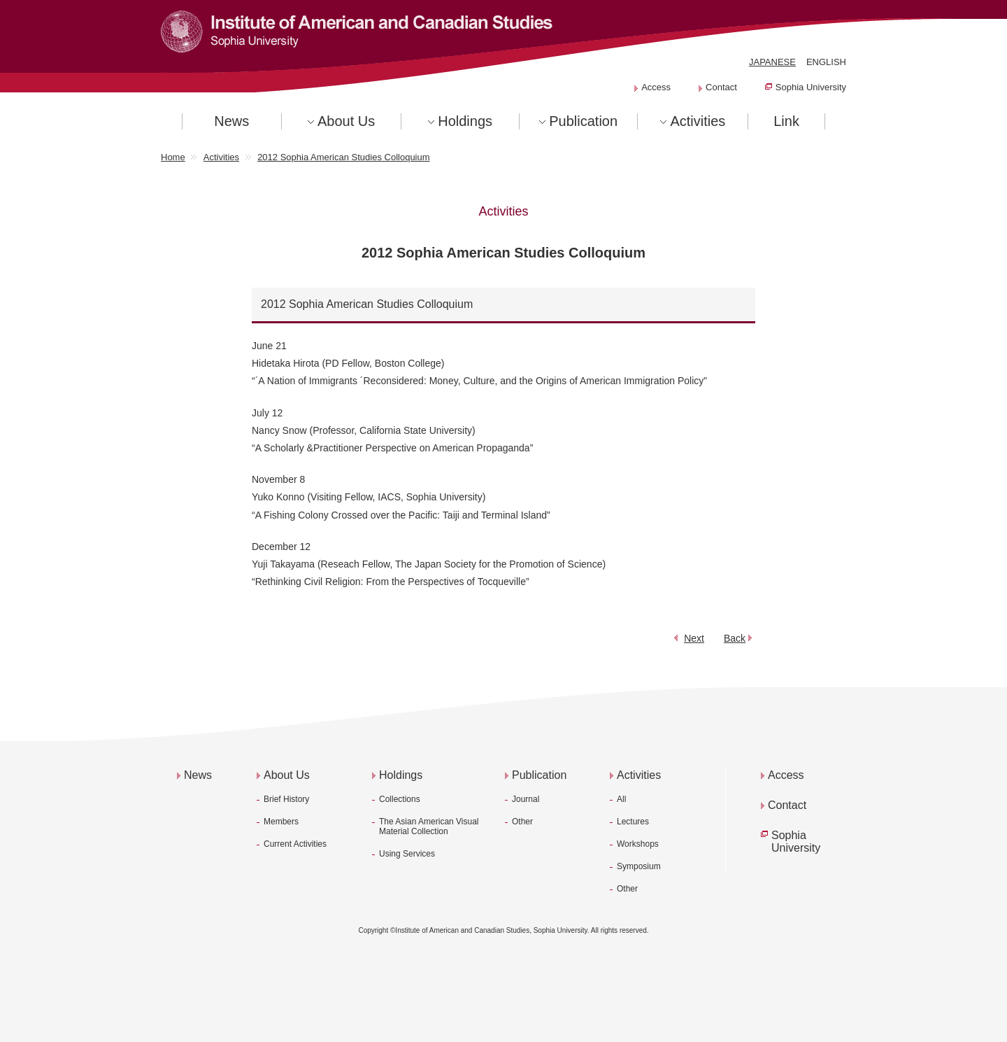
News (231, 121)
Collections (399, 799)
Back (734, 638)
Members (281, 821)
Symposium (639, 866)
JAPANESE (772, 62)
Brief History (286, 799)
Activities (697, 121)
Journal (525, 799)
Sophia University (811, 87)
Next (694, 638)
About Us (346, 121)
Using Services (407, 854)
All (621, 799)
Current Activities (295, 844)
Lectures (633, 821)
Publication (583, 121)
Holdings (465, 121)
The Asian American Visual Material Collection (429, 826)
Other (522, 821)
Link (786, 121)
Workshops (638, 844)
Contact (721, 87)
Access (656, 87)
